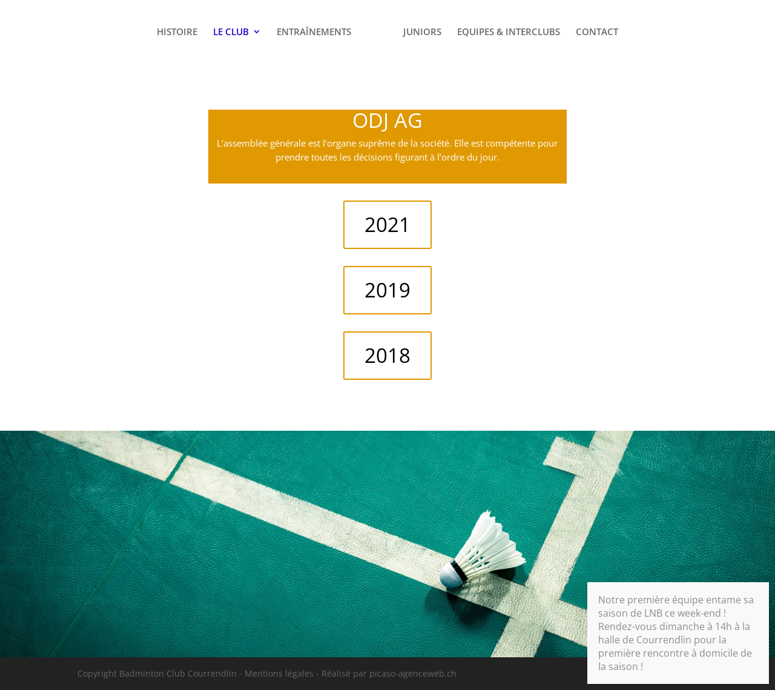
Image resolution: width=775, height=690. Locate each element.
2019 (387, 290)
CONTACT (597, 32)
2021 (387, 224)
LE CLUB (231, 32)
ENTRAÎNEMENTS (314, 32)
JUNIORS (422, 32)
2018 (387, 355)
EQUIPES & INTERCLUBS (508, 32)
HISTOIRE (177, 32)
